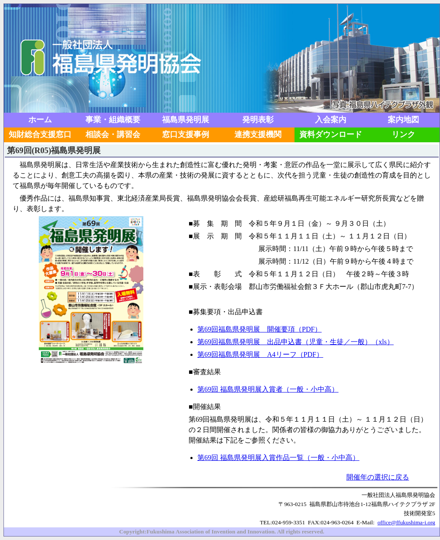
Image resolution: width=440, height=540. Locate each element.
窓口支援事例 (185, 134)
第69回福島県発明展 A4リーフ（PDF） (260, 354)
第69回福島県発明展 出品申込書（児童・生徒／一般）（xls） (295, 341)
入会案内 (330, 119)
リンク (403, 134)
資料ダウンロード (330, 134)
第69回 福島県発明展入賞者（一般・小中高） (267, 389)
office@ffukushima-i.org (406, 522)
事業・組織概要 (112, 119)
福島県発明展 (185, 119)
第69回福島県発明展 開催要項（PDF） (259, 329)
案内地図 (403, 119)
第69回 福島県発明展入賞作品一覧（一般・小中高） (278, 457)
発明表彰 (258, 119)
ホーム (40, 119)
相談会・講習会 (112, 134)
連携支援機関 (257, 134)
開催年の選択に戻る (377, 477)
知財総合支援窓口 (40, 134)
